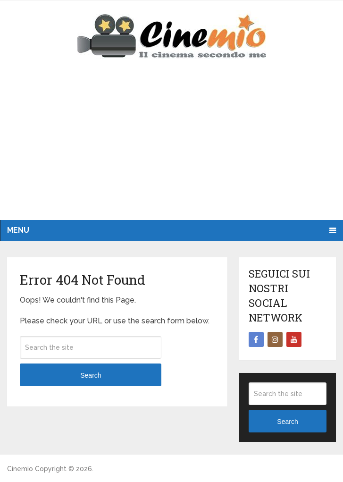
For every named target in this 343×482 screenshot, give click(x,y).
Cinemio (20, 469)
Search (90, 375)
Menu (18, 230)
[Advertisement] (171, 149)
